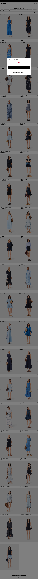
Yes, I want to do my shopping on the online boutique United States (19, 67)
